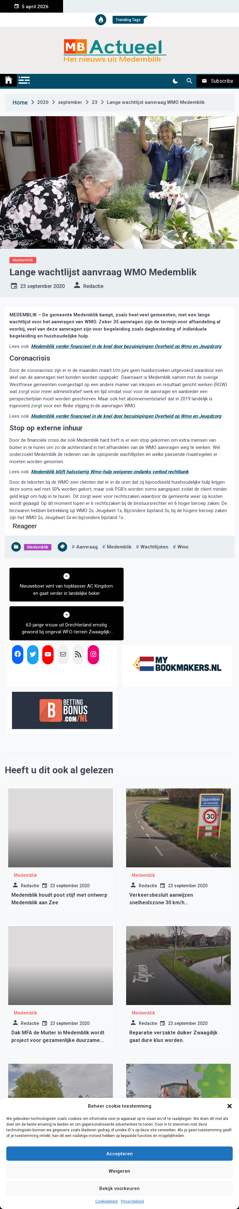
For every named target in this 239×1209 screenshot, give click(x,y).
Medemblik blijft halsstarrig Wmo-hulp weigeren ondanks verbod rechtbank (110, 472)
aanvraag (87, 547)
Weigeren (119, 1171)
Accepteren (119, 1154)
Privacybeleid (132, 1201)
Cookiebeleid (106, 1201)
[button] (229, 1106)
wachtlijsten (154, 547)
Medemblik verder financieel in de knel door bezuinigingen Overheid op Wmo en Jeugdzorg (126, 346)
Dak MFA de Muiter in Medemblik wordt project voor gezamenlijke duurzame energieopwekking (57, 1001)
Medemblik (23, 260)
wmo (183, 547)
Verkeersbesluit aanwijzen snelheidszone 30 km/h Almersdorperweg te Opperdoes (168, 863)
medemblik (119, 547)
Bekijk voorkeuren (119, 1188)
